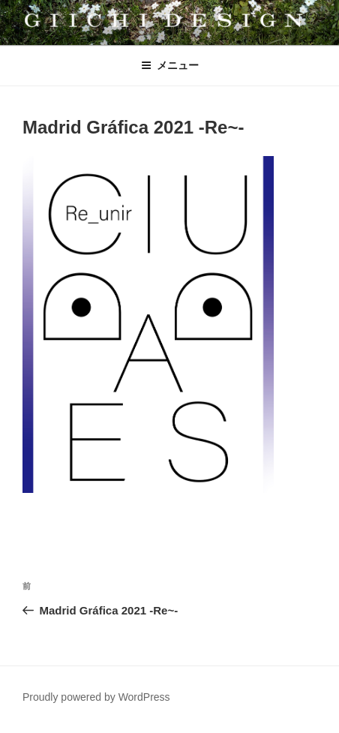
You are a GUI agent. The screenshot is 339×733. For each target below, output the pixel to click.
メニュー (170, 65)
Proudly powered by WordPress (96, 697)
